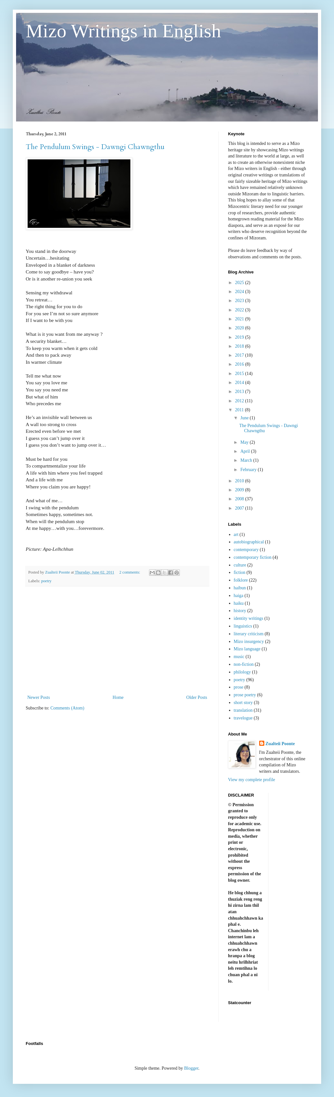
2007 (240, 508)
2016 (240, 364)
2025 (240, 282)
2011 (240, 409)
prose (238, 687)
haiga (238, 595)
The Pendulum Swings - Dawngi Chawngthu (95, 147)
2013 (240, 391)
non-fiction (244, 664)
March (246, 460)
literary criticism (249, 633)
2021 (240, 319)
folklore (241, 580)
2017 (240, 355)
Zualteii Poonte (280, 743)
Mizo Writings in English (123, 30)
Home (118, 697)
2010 (240, 480)
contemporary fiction (253, 557)
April (245, 451)
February (249, 469)
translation (243, 710)
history (240, 610)
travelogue (243, 718)
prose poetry (245, 694)
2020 (240, 328)
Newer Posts (38, 697)
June (245, 417)
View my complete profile (251, 779)
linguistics (243, 626)
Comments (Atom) (67, 708)
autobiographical (249, 542)
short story (243, 702)
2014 (240, 382)
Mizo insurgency (249, 641)
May (245, 442)
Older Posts (196, 697)
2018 (240, 346)
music (239, 656)
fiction (240, 572)
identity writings (248, 618)
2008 (240, 498)
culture (240, 565)
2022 (240, 310)
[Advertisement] (117, 640)
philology (242, 672)
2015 (240, 373)
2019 (240, 337)
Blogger (191, 1068)
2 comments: (130, 572)
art (236, 534)
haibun (240, 587)
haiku (239, 603)
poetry (46, 581)
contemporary (246, 549)
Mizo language (247, 649)
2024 (240, 291)
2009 (240, 489)
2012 (240, 400)
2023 (240, 300)
